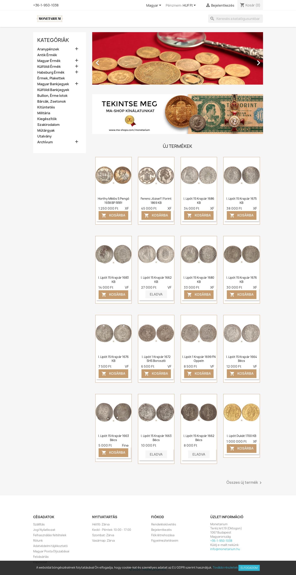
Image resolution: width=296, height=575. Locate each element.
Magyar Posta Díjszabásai (51, 551)
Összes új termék (244, 482)
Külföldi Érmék (49, 66)
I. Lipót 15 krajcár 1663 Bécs (113, 438)
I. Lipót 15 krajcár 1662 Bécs (199, 438)
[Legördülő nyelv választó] (154, 5)
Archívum (45, 142)
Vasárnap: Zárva (103, 540)
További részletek (225, 567)
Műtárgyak (46, 130)
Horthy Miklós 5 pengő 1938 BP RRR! (113, 201)
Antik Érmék (47, 55)
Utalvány (44, 136)
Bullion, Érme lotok (52, 96)
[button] (105, 60)
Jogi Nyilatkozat (44, 530)
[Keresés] (235, 19)
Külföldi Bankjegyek (53, 90)
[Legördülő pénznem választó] (190, 5)
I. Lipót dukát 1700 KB (241, 436)
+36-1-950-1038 (46, 5)
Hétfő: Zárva (101, 524)
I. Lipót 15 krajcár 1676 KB (241, 280)
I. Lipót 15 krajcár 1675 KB (241, 201)
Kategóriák (53, 40)
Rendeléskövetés (163, 524)
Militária (43, 113)
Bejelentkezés (161, 530)
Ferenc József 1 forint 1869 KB (156, 201)
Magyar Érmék (48, 61)
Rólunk (38, 540)
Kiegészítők (47, 119)
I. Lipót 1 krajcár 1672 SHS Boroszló (156, 359)
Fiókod (157, 517)
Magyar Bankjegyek (53, 84)
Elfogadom (249, 568)
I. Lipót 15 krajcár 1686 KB (199, 201)
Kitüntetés (46, 107)
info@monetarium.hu (225, 549)
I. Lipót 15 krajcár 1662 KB (156, 280)
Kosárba (113, 215)
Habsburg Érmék (50, 72)
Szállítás (39, 524)
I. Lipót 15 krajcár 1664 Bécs (241, 359)
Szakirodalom (48, 125)
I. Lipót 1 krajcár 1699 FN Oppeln (199, 359)
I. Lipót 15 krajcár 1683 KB (113, 280)
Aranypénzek (48, 49)
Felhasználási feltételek (49, 535)
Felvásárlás (41, 557)
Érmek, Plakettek (51, 78)
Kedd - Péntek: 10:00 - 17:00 (111, 530)
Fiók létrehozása (162, 535)
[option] (177, 60)
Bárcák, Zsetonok (51, 101)
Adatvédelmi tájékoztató (50, 546)
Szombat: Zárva (103, 535)
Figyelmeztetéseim (164, 540)
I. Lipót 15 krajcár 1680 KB (199, 280)
